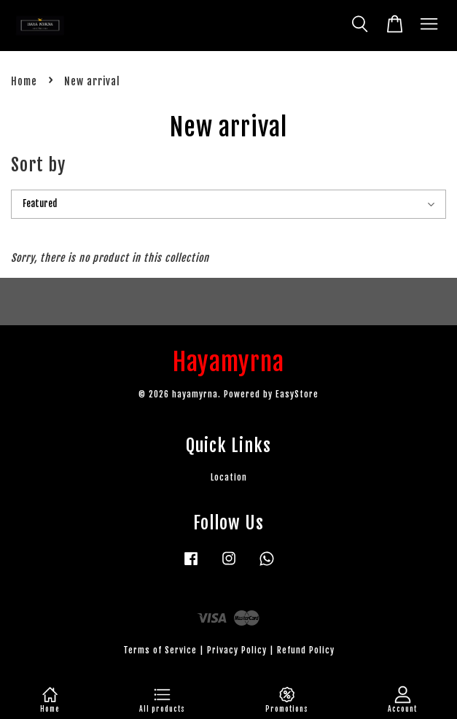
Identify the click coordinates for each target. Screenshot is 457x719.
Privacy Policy (237, 650)
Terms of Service (160, 650)
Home (24, 81)
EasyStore (297, 394)
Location (229, 477)
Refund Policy (306, 650)
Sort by (38, 165)
